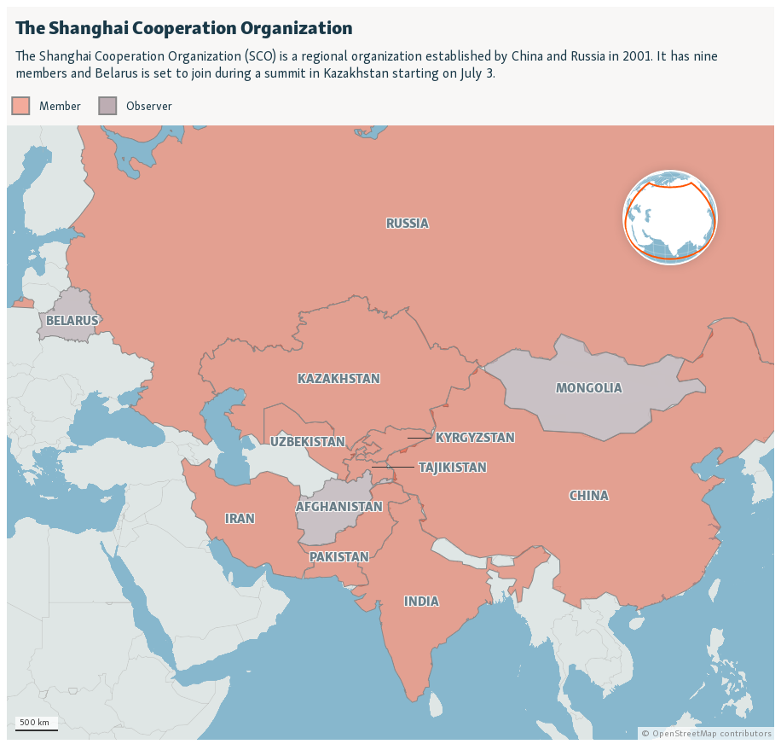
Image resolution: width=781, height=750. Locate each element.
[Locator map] (390, 373)
